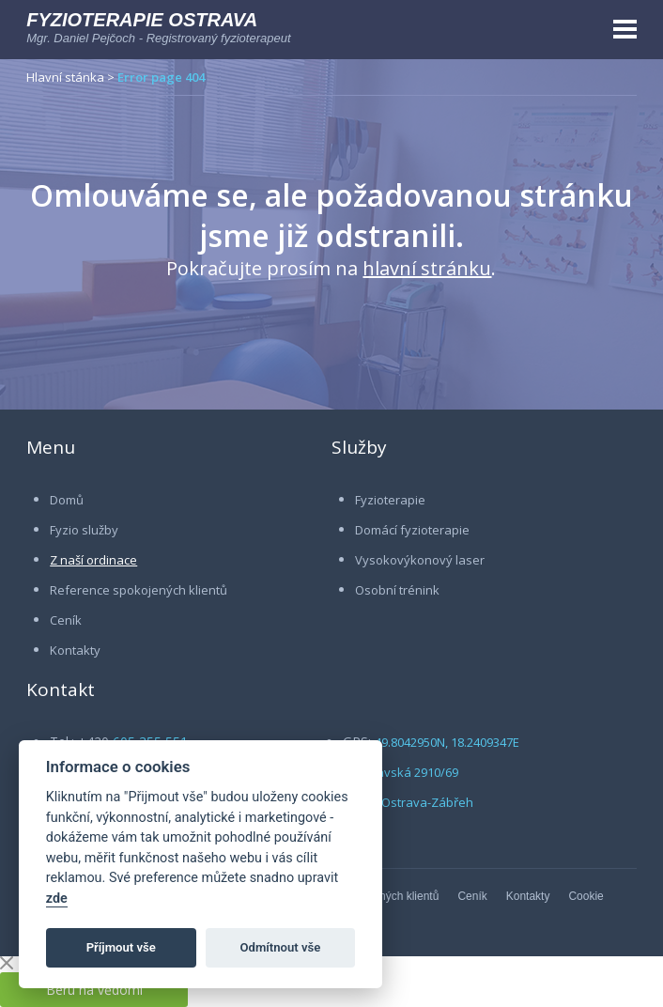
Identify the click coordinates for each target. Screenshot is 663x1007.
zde (57, 898)
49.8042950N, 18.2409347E (447, 742)
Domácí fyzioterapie (412, 529)
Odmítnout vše (280, 947)
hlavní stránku (426, 268)
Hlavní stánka (65, 77)
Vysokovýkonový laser (420, 559)
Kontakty (75, 650)
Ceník (66, 620)
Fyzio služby (84, 529)
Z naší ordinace (93, 559)
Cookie (585, 896)
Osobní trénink (397, 589)
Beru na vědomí (94, 990)
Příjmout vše (121, 947)
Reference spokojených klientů (138, 589)
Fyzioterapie (390, 499)
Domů (67, 499)
